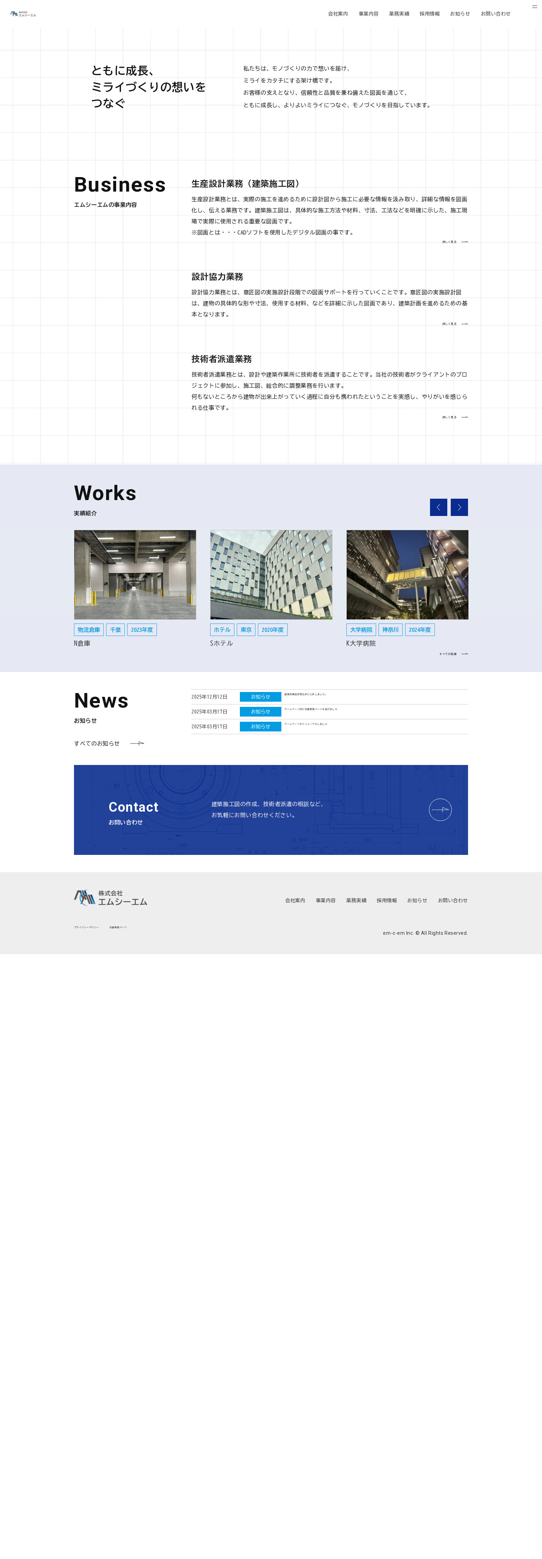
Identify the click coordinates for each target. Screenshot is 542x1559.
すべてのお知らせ (97, 1345)
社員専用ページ (152, 1536)
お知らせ (460, 13)
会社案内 (338, 13)
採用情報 (430, 13)
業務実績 (399, 13)
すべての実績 (426, 1254)
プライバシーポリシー (99, 1536)
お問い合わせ (496, 13)
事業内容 (369, 13)
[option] (135, 1180)
